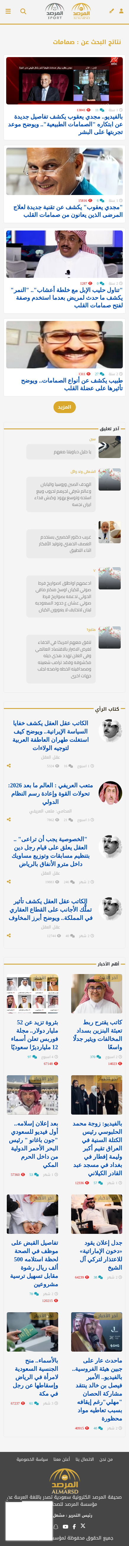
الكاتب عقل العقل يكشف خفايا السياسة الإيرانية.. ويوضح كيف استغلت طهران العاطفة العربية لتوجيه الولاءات (50, 735)
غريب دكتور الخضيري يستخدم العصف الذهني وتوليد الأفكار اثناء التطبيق (65, 543)
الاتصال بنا (85, 1459)
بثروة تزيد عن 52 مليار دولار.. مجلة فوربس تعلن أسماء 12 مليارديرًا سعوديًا (34, 1034)
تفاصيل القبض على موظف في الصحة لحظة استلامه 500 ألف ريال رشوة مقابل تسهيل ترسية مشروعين (34, 1263)
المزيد (64, 407)
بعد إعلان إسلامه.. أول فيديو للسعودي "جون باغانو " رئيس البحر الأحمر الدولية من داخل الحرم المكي (33, 1144)
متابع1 (91, 629)
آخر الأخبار (108, 978)
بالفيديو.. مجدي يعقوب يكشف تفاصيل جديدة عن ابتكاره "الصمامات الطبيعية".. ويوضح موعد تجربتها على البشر (65, 124)
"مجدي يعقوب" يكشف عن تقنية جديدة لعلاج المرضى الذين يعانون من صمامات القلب (68, 211)
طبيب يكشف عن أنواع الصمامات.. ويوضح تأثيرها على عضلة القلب (72, 384)
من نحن (106, 1459)
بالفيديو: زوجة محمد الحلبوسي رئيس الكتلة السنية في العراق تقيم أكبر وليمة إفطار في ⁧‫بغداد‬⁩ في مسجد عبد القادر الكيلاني (97, 1148)
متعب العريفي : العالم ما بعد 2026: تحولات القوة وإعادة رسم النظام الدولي (50, 793)
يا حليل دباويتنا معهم (72, 451)
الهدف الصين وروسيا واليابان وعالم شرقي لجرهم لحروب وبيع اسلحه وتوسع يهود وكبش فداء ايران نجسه (62, 494)
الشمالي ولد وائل (83, 471)
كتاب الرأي (107, 709)
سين (92, 439)
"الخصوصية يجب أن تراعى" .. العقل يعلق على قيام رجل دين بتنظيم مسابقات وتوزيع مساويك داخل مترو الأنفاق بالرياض (51, 851)
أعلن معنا (61, 1459)
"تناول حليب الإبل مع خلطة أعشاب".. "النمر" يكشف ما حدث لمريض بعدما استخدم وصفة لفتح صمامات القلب (67, 298)
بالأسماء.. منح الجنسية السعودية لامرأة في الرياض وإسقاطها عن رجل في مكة (35, 1377)
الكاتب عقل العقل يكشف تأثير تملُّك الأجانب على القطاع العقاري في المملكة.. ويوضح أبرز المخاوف (51, 909)
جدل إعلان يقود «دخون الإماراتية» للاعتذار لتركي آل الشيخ (101, 1255)
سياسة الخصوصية (32, 1459)
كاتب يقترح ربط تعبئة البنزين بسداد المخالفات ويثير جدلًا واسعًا (97, 1034)
